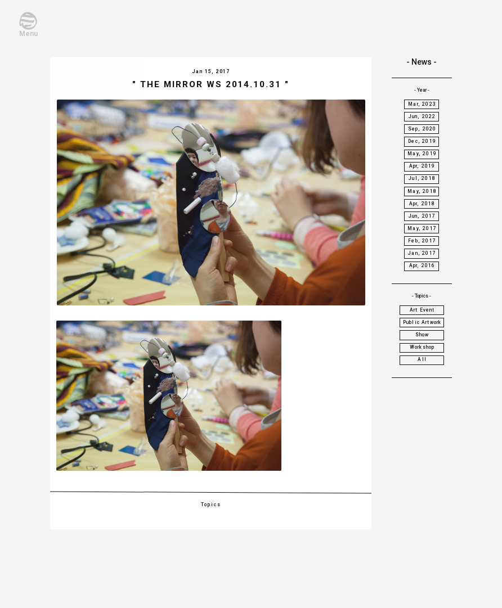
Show (422, 334)
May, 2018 (422, 191)
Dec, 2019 (422, 141)
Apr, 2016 (422, 265)
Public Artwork (422, 322)
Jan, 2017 (422, 253)
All (422, 359)
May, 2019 (422, 153)
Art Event (422, 310)
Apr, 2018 (422, 203)
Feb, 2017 (422, 241)
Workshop (422, 347)
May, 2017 (422, 228)
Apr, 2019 (422, 166)
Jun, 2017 (422, 216)
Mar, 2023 (422, 104)
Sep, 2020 (422, 129)
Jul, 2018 (422, 178)
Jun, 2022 (422, 116)
